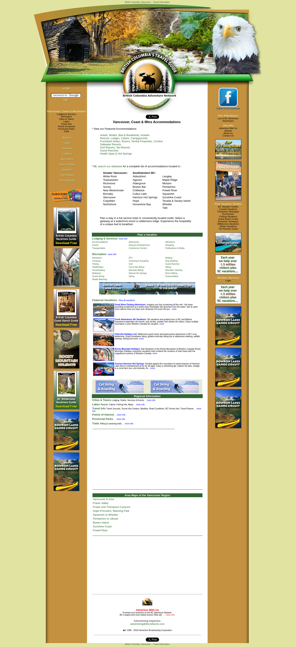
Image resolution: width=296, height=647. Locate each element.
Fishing (95, 264)
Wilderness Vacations (228, 224)
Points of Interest (66, 126)
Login (228, 280)
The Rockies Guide (228, 229)
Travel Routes (67, 180)
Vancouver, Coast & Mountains (66, 111)
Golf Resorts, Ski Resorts (115, 147)
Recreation (66, 116)
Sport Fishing (67, 164)
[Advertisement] (147, 459)
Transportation (98, 248)
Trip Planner (67, 174)
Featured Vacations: (105, 300)
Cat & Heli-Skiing (136, 267)
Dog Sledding (171, 261)
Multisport (96, 273)
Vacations (67, 148)
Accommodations (100, 242)
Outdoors (67, 169)
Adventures (134, 242)
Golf (130, 264)
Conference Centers (138, 248)
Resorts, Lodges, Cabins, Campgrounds (124, 138)
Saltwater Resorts (110, 144)
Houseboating (98, 270)
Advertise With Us (228, 128)
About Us (228, 133)
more (174, 309)
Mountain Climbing (173, 270)
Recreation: (99, 254)
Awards (228, 130)
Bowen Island (101, 522)
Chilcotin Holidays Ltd (126, 334)
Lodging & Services (66, 114)
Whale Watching (99, 279)
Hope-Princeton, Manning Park (111, 510)
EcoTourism (228, 214)
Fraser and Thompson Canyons (112, 506)
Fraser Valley (101, 503)
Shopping (169, 245)
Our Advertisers (228, 115)
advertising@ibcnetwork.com (147, 623)
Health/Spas (97, 267)
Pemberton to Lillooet (105, 518)
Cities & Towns (66, 119)
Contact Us (228, 135)
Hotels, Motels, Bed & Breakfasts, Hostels (125, 135)
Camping (96, 261)
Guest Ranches (109, 150)
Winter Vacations (228, 226)
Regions (67, 137)
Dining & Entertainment (139, 245)
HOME (66, 88)
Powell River (100, 530)
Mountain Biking (136, 270)
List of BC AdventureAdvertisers (228, 119)
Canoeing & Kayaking (138, 261)
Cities (67, 142)
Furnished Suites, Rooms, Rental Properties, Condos (131, 141)
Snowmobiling (171, 276)
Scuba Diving (98, 276)
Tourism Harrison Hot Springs (129, 364)
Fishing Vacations (228, 216)
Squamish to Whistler (105, 514)
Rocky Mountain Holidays (127, 349)
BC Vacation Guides (228, 206)
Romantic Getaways (228, 221)
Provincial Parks (66, 129)
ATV (131, 258)
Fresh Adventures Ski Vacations (130, 319)
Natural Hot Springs (138, 273)
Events (95, 245)
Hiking (168, 267)
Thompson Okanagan (228, 211)
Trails (66, 131)
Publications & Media (174, 248)
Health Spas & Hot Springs (116, 153)
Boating (168, 258)
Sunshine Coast (102, 526)
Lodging (67, 153)
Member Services (228, 277)
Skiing (131, 276)
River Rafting (171, 273)
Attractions (170, 242)
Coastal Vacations (228, 209)
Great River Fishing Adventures (130, 304)
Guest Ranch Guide (228, 219)
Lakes (66, 121)
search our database (110, 166)
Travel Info (66, 124)
